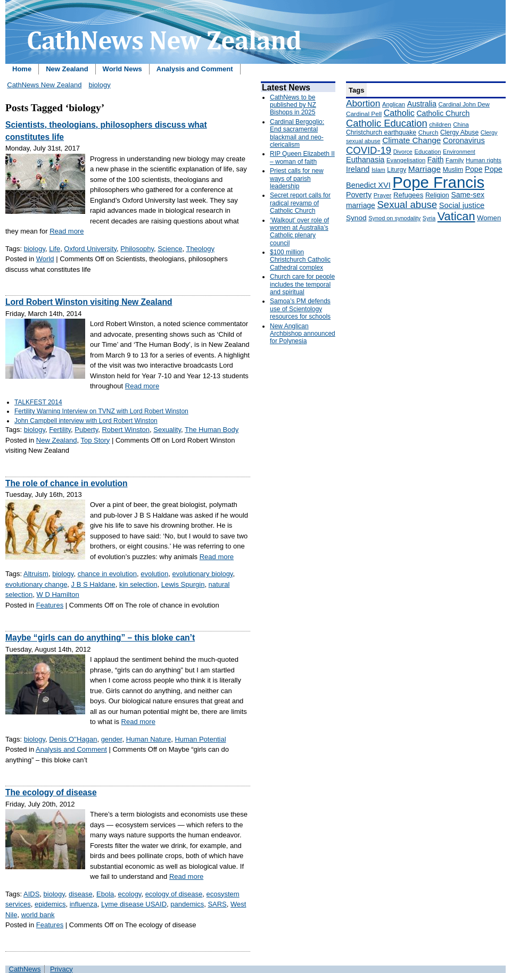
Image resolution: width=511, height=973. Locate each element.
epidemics (50, 904)
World (45, 259)
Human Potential (200, 739)
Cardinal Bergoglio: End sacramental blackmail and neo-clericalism (297, 133)
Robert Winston (126, 430)
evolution (154, 574)
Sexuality (167, 430)
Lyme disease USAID (134, 904)
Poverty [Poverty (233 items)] (359, 194)
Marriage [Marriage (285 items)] (424, 168)
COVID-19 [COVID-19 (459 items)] (368, 150)
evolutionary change (36, 584)
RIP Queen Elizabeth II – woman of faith (302, 157)
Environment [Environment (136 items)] (459, 151)
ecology (130, 894)
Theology (200, 249)
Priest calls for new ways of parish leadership (297, 178)
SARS (217, 904)
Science (170, 249)
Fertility (60, 430)
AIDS (31, 894)
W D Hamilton (58, 594)
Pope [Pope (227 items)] (474, 169)
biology (99, 85)
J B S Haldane (93, 584)
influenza (83, 904)
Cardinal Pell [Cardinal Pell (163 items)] (364, 114)
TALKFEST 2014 (38, 402)
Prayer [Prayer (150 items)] (383, 195)
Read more (67, 231)
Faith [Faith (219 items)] (435, 160)
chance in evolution (107, 574)
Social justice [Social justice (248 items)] (461, 205)
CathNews (25, 969)
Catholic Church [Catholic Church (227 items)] (442, 113)
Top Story (95, 440)
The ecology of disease (51, 792)
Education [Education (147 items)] (427, 151)
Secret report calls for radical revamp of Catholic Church (300, 203)
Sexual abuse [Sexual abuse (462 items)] (407, 204)
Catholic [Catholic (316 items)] (399, 113)
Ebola (105, 894)
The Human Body (211, 430)
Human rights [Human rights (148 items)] (483, 160)
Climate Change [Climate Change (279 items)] (411, 140)
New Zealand (67, 69)
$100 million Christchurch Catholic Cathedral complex (300, 259)
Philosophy (137, 249)
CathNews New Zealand (44, 85)
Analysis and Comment (194, 69)
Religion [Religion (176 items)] (437, 195)
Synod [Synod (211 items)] (356, 218)
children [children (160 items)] (440, 124)
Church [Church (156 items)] (428, 132)
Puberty (86, 430)
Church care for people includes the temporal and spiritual (302, 284)
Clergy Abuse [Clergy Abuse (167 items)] (459, 132)
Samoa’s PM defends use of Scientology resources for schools (300, 308)
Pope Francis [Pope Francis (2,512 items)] (438, 182)
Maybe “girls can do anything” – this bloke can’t (100, 637)
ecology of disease (174, 894)
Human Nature (148, 739)
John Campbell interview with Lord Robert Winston (86, 421)
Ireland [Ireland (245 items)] (357, 169)
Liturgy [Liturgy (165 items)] (396, 169)
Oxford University (90, 249)
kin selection (138, 584)
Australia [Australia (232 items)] (421, 103)
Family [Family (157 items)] (455, 159)
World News (122, 69)
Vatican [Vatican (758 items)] (456, 216)
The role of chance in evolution (66, 483)
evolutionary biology (202, 574)
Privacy (61, 969)
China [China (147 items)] (460, 124)
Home (21, 69)
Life (54, 249)
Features (49, 605)
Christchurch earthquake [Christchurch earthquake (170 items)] (381, 132)
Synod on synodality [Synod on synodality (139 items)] (394, 218)
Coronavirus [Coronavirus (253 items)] (464, 140)
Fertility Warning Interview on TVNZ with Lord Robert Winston (101, 411)
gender (111, 739)
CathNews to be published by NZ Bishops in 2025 (293, 105)
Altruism (35, 574)
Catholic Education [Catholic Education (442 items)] (386, 123)
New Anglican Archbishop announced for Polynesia (302, 333)
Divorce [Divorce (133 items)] (403, 151)
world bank (38, 915)
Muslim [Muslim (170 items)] (453, 169)
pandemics (187, 904)
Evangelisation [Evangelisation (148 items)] (405, 160)
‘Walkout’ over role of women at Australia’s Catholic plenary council (299, 232)
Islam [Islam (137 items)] (378, 170)
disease (81, 894)
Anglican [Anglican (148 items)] (393, 104)
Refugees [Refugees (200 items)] (408, 195)
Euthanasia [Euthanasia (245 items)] (365, 159)
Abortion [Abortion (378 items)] (363, 103)
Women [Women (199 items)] (489, 218)
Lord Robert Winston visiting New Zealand (88, 301)
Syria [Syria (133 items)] (429, 218)
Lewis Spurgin (183, 584)
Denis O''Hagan (73, 739)
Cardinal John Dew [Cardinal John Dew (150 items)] (464, 104)
